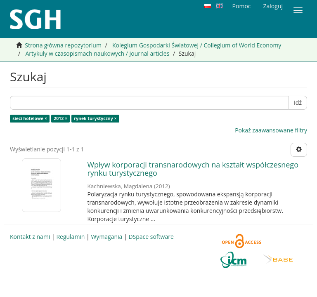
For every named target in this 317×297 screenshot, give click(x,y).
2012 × (60, 118)
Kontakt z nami (30, 236)
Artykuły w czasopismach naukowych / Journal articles (97, 53)
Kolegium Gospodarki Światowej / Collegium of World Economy (196, 45)
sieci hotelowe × (29, 118)
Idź (298, 102)
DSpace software (150, 236)
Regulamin (70, 236)
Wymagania (106, 236)
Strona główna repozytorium (63, 45)
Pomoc (241, 6)
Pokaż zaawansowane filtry (271, 130)
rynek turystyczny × (95, 118)
